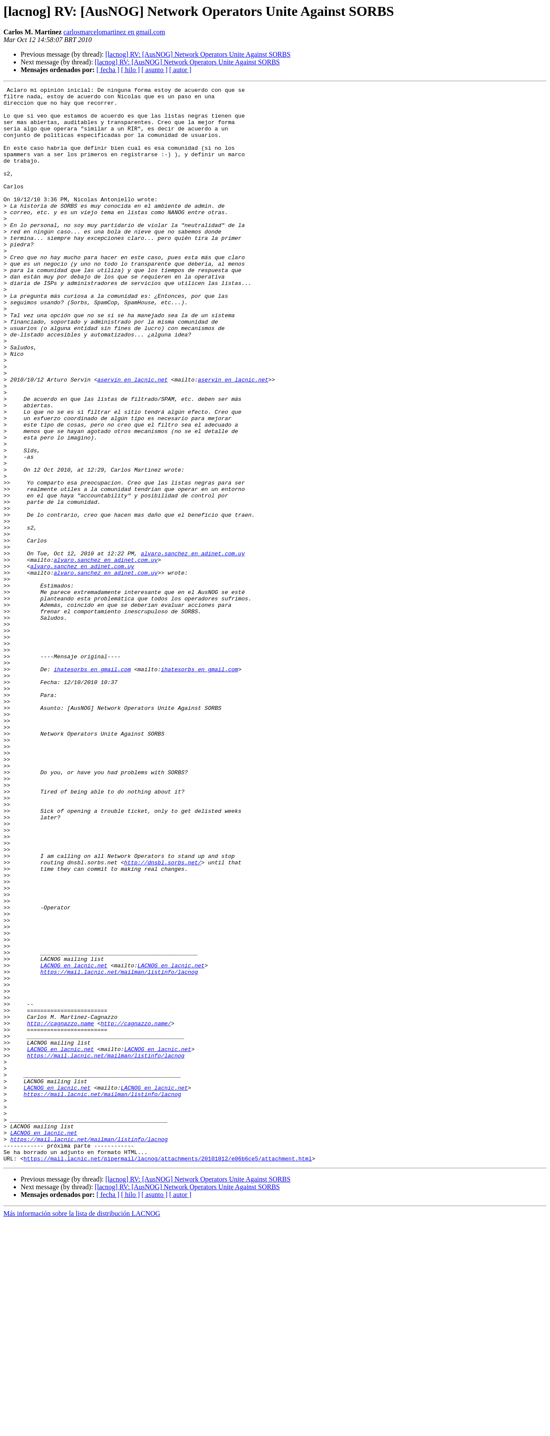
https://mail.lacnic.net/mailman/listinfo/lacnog (119, 1149)
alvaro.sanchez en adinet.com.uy (193, 647)
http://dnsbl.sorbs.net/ (162, 1018)
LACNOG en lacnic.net (73, 1141)
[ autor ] (180, 69)
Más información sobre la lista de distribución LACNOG (81, 1428)
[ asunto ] (154, 69)
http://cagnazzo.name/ (136, 1211)
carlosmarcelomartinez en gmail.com (114, 32)
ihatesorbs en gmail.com (92, 786)
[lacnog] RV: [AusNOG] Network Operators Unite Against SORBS (197, 54)
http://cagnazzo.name (60, 1211)
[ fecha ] (107, 69)
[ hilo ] (130, 69)
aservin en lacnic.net (132, 438)
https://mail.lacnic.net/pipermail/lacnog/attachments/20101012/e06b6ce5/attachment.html (168, 1373)
